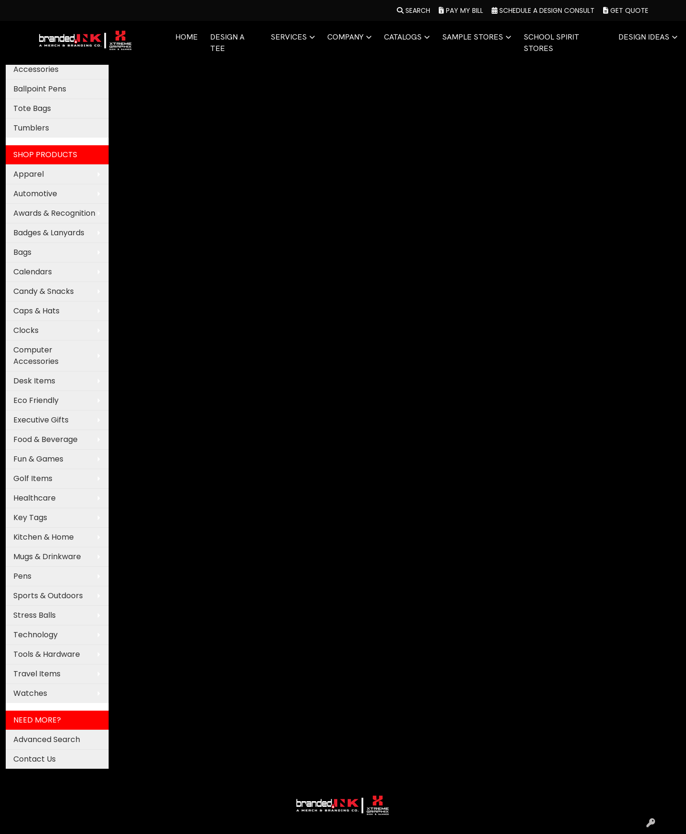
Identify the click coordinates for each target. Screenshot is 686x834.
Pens (22, 576)
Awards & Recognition (54, 213)
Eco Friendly (36, 400)
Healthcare (34, 497)
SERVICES (289, 37)
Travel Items (37, 673)
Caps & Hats (36, 310)
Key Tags (30, 517)
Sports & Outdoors (48, 595)
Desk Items (34, 380)
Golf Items (32, 478)
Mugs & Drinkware (47, 556)
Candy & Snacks (43, 291)
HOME (186, 37)
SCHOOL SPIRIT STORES (551, 42)
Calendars (32, 271)
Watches (30, 693)
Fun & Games (38, 458)
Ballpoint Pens (39, 88)
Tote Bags (32, 108)
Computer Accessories (36, 355)
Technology (35, 634)
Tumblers (31, 127)
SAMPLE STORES (472, 37)
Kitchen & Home (43, 537)
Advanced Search (46, 739)
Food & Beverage (45, 439)
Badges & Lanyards (48, 232)
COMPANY (345, 37)
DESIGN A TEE (227, 42)
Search (413, 10)
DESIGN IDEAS (643, 37)
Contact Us (34, 759)
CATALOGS (403, 37)
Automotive (35, 193)
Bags (22, 252)
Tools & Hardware (46, 654)
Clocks (26, 330)
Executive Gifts (41, 419)
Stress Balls (34, 615)
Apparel (28, 174)
